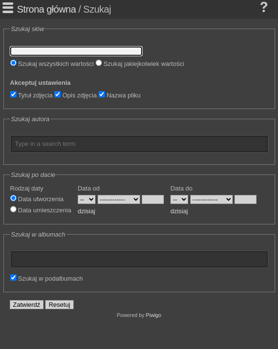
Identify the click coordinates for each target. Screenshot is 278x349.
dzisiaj (86, 211)
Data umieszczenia (40, 210)
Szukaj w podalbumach (46, 278)
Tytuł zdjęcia (31, 95)
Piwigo (154, 315)
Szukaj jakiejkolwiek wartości (140, 63)
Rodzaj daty (27, 188)
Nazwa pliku (119, 95)
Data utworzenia (37, 199)
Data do (181, 188)
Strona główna (46, 9)
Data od (89, 188)
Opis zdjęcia (75, 95)
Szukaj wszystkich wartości (52, 63)
